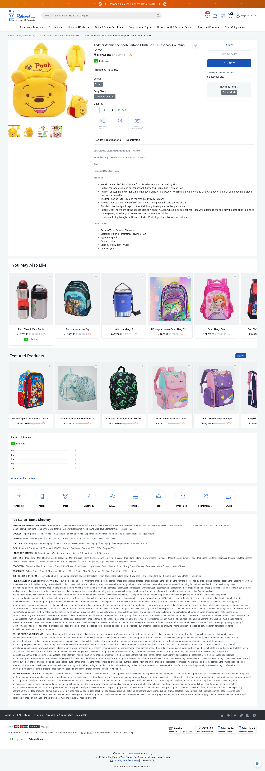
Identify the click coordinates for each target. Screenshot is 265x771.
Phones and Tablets (31, 27)
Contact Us (81, 714)
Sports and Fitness (208, 27)
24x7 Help (128, 732)
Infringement (14, 732)
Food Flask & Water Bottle (31, 329)
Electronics (55, 27)
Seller (226, 729)
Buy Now (229, 63)
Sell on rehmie (229, 92)
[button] (229, 76)
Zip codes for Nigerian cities (59, 714)
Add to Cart (229, 54)
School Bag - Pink (216, 329)
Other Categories (235, 27)
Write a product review (23, 478)
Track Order (86, 732)
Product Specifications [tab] (107, 139)
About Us (10, 714)
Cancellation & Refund (67, 732)
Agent (247, 729)
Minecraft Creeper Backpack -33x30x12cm (123, 418)
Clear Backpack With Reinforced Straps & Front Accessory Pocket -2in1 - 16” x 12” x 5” (77, 418)
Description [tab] (133, 139)
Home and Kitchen (79, 27)
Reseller (117, 732)
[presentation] (248, 303)
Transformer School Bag (77, 329)
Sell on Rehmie (102, 732)
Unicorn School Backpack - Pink (170, 418)
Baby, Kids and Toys (140, 27)
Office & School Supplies (109, 27)
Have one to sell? (229, 86)
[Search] (101, 15)
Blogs (27, 714)
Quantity (98, 103)
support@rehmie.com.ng (125, 760)
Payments (38, 714)
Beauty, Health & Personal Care (174, 27)
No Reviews (104, 61)
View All (240, 355)
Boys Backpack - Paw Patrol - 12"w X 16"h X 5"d (31, 418)
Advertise (205, 729)
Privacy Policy (47, 732)
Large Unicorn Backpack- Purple (216, 418)
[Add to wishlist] (50, 366)
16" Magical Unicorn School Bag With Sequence (170, 329)
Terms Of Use (30, 732)
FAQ (19, 714)
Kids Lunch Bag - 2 (124, 329)
